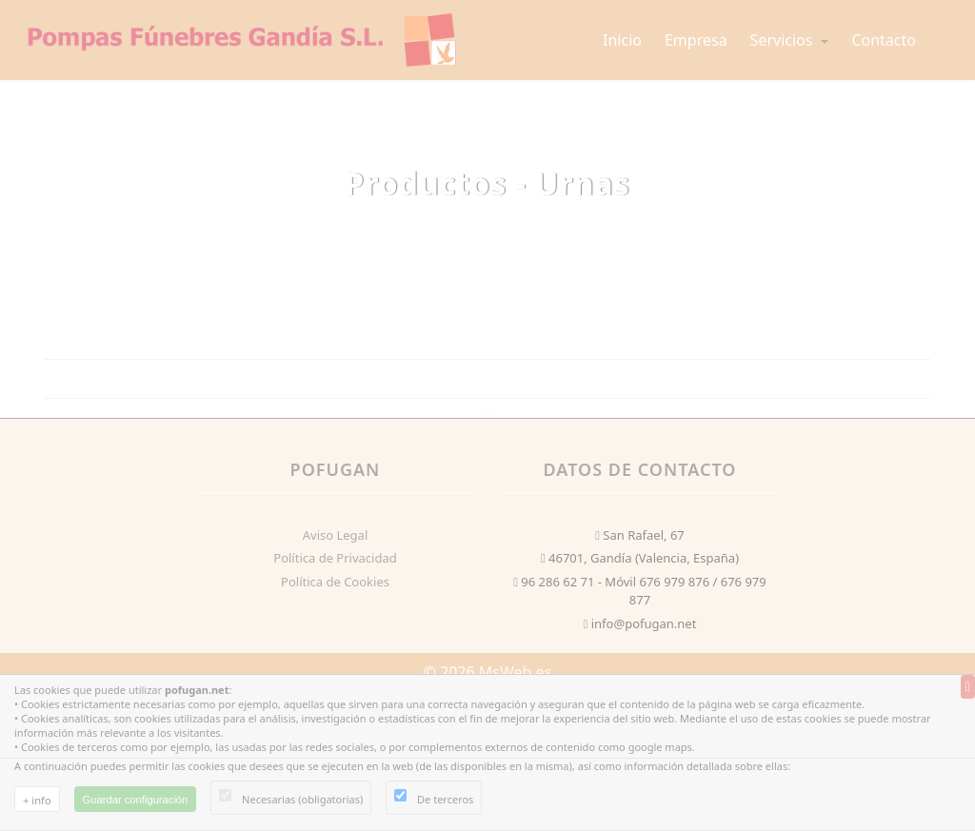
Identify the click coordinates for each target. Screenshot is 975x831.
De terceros (445, 799)
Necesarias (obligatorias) (302, 799)
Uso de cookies (55, 818)
